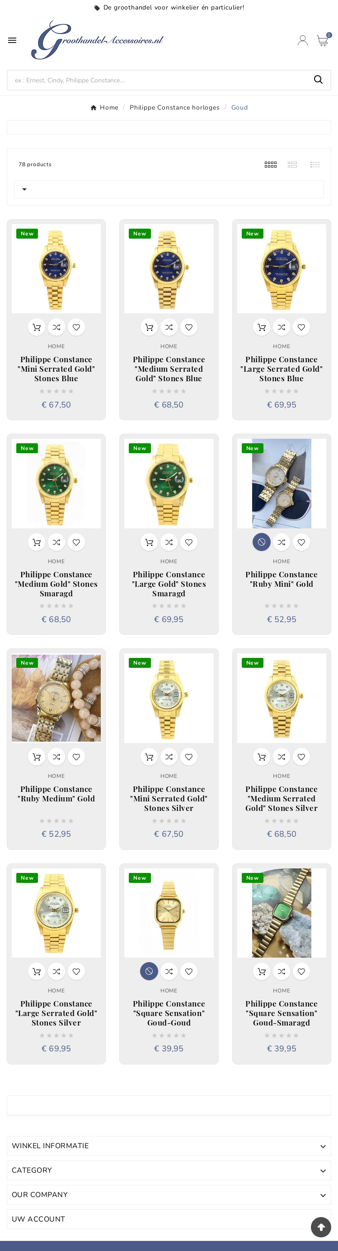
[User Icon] (303, 40)
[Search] (157, 80)
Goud (25, 1105)
